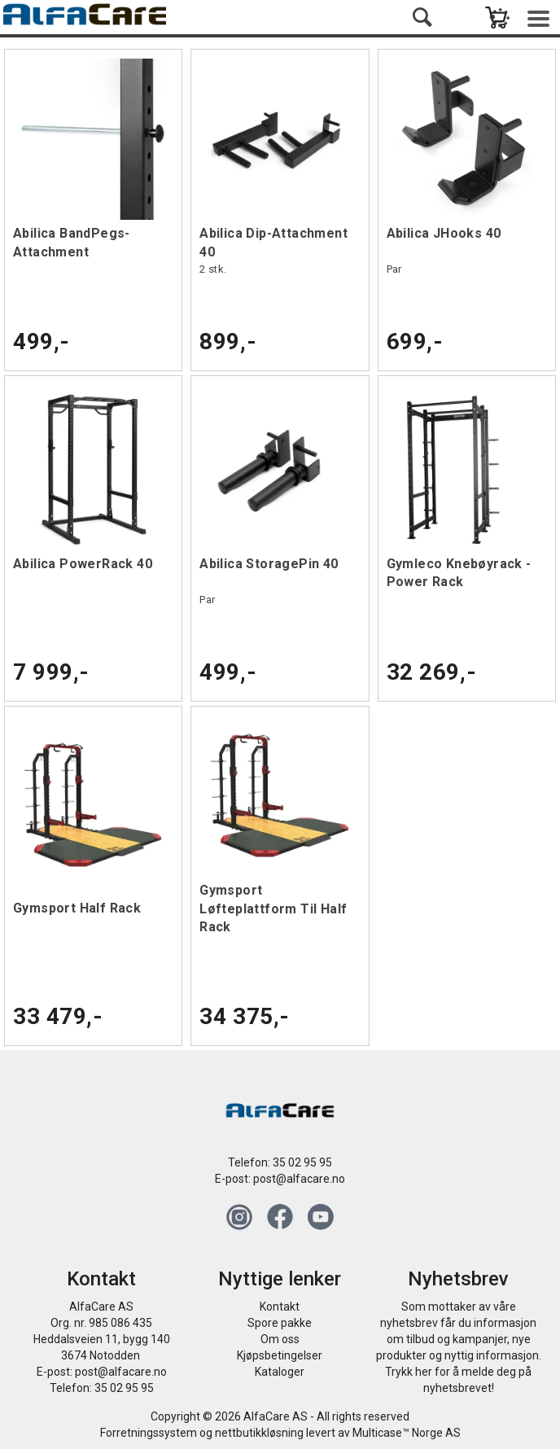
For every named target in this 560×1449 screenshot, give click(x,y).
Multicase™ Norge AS (406, 1432)
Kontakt (280, 1306)
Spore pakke (279, 1322)
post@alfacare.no (299, 1178)
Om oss (280, 1339)
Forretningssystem (148, 1432)
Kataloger (279, 1371)
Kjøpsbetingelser (279, 1355)
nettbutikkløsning (259, 1432)
